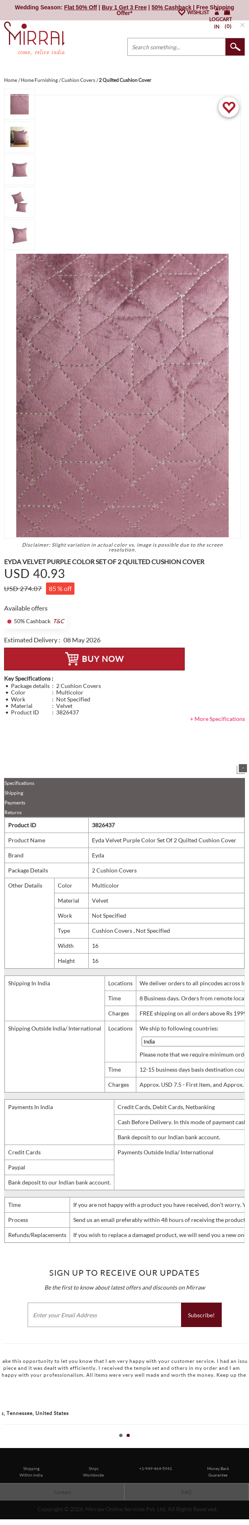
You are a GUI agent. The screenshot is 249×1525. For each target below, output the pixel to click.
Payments (14, 803)
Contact (62, 1492)
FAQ (186, 1492)
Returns (13, 812)
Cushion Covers (112, 930)
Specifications (19, 783)
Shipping (13, 793)
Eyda (98, 855)
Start (239, 1444)
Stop (245, 1444)
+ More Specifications (217, 718)
